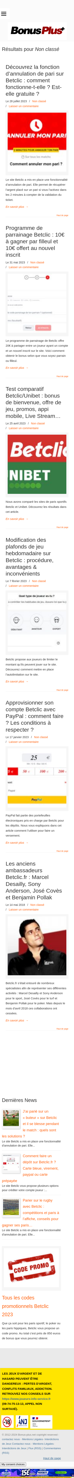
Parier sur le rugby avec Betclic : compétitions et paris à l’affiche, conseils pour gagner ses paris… (30, 1212)
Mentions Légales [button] (43, 1443)
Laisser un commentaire (24, 106)
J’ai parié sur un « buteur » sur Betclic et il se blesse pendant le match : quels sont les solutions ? (30, 1123)
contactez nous (11, 1439)
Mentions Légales (32, 1439)
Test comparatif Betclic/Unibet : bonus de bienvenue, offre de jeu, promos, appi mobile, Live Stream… (33, 402)
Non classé (39, 101)
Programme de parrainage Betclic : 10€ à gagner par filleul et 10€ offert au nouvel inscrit (35, 241)
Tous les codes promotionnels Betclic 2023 (25, 1306)
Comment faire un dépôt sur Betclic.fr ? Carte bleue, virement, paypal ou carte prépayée (30, 1168)
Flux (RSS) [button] (34, 1448)
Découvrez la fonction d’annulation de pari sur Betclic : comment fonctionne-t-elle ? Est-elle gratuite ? (35, 80)
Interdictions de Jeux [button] (14, 1448)
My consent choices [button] (13, 1464)
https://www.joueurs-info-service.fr (26, 1398)
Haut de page (62, 215)
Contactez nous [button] (21, 1443)
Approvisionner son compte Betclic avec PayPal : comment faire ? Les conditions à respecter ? (35, 716)
